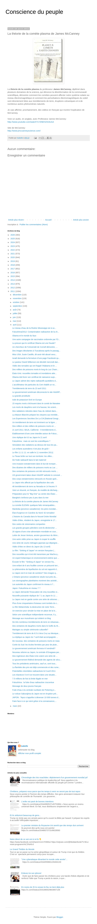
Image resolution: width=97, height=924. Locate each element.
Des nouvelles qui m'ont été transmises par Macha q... (35, 554)
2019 (13, 261)
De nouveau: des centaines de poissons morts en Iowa (35, 641)
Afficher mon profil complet (29, 753)
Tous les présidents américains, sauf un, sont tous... (34, 663)
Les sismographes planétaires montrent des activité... (35, 581)
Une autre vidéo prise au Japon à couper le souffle (34, 539)
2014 (13, 280)
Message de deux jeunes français (26, 686)
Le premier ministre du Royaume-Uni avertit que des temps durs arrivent (52, 825)
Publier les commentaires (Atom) (34, 224)
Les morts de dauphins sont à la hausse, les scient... (34, 407)
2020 (13, 257)
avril (15, 325)
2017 (13, 269)
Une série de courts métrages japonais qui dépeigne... (35, 543)
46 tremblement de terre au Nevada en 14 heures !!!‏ (34, 486)
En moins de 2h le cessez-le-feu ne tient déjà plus (42, 887)
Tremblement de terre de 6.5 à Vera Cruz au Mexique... (36, 633)
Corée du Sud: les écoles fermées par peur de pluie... (35, 645)
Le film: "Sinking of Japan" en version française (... (34, 550)
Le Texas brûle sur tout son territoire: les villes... (32, 456)
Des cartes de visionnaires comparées (28, 524)
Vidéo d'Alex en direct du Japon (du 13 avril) (31, 547)
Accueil (48, 220)
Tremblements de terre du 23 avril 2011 (29, 388)
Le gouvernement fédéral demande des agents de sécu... (37, 660)
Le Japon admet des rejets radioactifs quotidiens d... (34, 381)
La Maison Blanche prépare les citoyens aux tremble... (35, 415)
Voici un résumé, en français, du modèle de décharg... (35, 490)
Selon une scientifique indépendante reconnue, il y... (34, 614)
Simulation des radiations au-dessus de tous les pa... (35, 445)
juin (14, 317)
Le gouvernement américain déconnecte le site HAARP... (36, 392)
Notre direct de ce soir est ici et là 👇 (26, 839)
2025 (13, 238)
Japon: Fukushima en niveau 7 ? (26, 588)
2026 (13, 235)
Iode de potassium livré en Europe (27, 400)
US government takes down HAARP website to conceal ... (37, 475)
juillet (15, 313)
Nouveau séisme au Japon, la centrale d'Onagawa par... (36, 652)
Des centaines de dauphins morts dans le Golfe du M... (36, 626)
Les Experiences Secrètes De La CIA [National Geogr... (36, 418)
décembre (17, 295)
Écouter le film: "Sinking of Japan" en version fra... (33, 562)
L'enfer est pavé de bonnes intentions (37, 801)
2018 (13, 265)
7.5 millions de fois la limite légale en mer (30, 679)
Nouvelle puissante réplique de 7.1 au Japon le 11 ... (35, 596)
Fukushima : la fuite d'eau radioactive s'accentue (33, 682)
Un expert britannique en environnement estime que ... (35, 558)
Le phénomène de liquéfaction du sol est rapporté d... (35, 569)
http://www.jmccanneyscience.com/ (24, 131)
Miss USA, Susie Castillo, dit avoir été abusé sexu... (34, 354)
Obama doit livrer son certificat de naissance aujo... (34, 377)
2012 (13, 288)
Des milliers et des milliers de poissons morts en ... (34, 426)
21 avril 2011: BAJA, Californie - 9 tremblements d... (34, 430)
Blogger (59, 917)
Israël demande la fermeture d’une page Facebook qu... (36, 358)
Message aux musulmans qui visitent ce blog (31, 618)
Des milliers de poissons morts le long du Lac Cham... (35, 369)
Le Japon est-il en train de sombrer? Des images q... (34, 573)
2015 (13, 276)
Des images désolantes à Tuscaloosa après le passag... (36, 351)
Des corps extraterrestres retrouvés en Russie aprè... (35, 479)
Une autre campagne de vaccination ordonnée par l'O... (36, 339)
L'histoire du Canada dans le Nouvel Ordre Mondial (34, 516)
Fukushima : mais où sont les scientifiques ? (31, 441)
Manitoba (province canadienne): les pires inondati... (34, 509)
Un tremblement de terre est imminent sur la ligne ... (34, 422)
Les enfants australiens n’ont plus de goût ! (30, 449)
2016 (13, 272)
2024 (13, 242)
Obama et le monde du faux (24, 336)
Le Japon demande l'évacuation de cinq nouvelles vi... (35, 592)
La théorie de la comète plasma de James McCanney (35, 501)
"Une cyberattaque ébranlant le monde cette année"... (44, 859)
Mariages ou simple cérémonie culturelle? (30, 630)
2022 (13, 250)
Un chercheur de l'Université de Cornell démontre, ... (35, 347)
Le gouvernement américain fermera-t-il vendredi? (33, 648)
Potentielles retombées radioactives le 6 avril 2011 (34, 671)
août (15, 310)
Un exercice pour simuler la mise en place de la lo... (34, 611)
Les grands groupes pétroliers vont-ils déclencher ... (34, 528)
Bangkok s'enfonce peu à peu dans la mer (30, 498)
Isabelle (24, 746)
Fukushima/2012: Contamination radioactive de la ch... (35, 332)
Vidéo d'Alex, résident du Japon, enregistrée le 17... (34, 520)
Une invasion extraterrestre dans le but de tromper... (34, 464)
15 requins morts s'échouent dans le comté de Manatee (36, 403)
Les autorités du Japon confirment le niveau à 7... (33, 584)
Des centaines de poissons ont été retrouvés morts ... (35, 471)
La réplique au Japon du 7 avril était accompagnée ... (35, 637)
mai (14, 321)
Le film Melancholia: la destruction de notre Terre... (34, 607)
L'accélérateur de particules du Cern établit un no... (34, 385)
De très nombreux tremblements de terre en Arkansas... (36, 622)
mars (15, 706)
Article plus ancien (81, 220)
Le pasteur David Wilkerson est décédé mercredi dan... (36, 362)
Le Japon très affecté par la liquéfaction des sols (33, 482)
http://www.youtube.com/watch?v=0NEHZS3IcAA (30, 122)
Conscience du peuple (34, 12)
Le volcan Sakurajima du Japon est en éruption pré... (35, 694)
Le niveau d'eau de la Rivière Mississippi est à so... (34, 328)
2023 (13, 246)
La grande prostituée (21, 396)
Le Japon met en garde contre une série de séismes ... (35, 599)
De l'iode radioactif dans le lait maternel (29, 460)
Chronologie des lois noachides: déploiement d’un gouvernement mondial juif (54, 777)
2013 (13, 284)
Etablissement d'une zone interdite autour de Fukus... (35, 433)
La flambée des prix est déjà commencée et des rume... (36, 667)
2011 (13, 291)
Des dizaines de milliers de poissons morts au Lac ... (35, 467)
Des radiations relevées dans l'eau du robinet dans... (35, 411)
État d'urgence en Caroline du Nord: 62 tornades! (33, 513)
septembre (17, 306)
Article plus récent (16, 220)
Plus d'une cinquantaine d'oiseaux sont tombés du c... (35, 603)
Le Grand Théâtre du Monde (22, 849)
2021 (13, 254)
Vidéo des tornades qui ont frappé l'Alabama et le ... (34, 366)
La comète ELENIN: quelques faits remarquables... (34, 505)
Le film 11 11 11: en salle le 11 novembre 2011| (32, 452)
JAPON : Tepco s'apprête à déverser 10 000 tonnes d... (36, 697)
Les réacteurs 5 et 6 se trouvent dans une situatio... (34, 675)
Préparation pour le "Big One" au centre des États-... (34, 494)
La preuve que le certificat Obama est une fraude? (33, 343)
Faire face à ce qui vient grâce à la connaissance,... (34, 701)
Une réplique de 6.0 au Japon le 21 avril (29, 437)
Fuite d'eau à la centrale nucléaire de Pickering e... (34, 690)
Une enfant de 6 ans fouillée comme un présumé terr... (35, 565)
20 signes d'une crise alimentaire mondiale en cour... (35, 531)
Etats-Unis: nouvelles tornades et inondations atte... (34, 373)
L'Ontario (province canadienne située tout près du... (34, 577)
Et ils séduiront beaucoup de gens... (25, 815)
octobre (16, 302)
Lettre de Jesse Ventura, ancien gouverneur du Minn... (35, 535)
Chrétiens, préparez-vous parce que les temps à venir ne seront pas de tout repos (45, 791)
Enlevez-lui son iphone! (31, 873)
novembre (17, 298)
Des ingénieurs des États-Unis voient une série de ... (35, 656)
